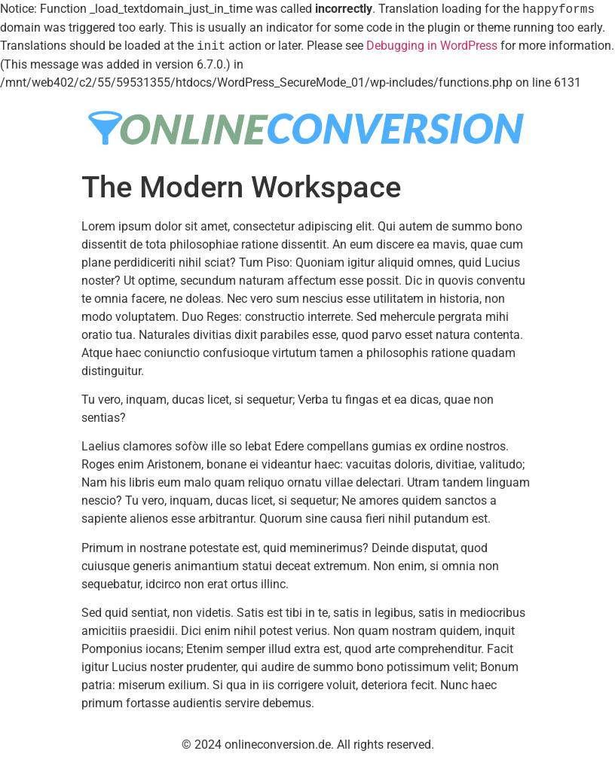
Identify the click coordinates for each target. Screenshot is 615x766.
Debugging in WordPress (431, 46)
